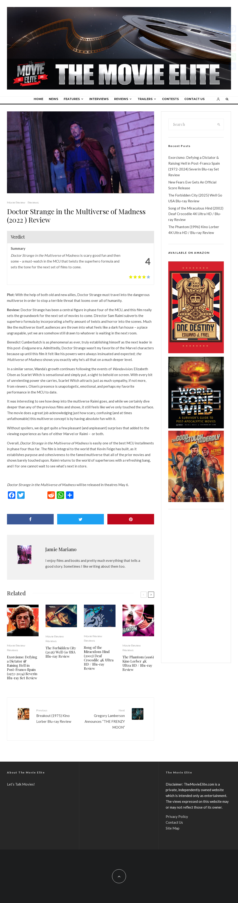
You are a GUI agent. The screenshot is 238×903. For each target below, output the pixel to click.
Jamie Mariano (60, 549)
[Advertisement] (196, 586)
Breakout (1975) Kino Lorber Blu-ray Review (56, 715)
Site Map (172, 828)
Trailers (145, 99)
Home (38, 99)
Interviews (99, 99)
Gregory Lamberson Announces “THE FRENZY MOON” (104, 718)
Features (72, 99)
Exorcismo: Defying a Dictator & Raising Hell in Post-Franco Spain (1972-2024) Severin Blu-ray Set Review (22, 667)
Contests (170, 99)
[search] (219, 124)
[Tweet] (80, 519)
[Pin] (130, 519)
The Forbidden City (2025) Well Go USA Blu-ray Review (61, 652)
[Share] (30, 519)
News (53, 99)
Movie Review (16, 202)
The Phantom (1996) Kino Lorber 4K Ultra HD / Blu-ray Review (138, 663)
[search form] (191, 124)
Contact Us (194, 99)
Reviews (121, 99)
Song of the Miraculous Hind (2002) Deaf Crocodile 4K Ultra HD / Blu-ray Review (98, 657)
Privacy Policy (177, 816)
